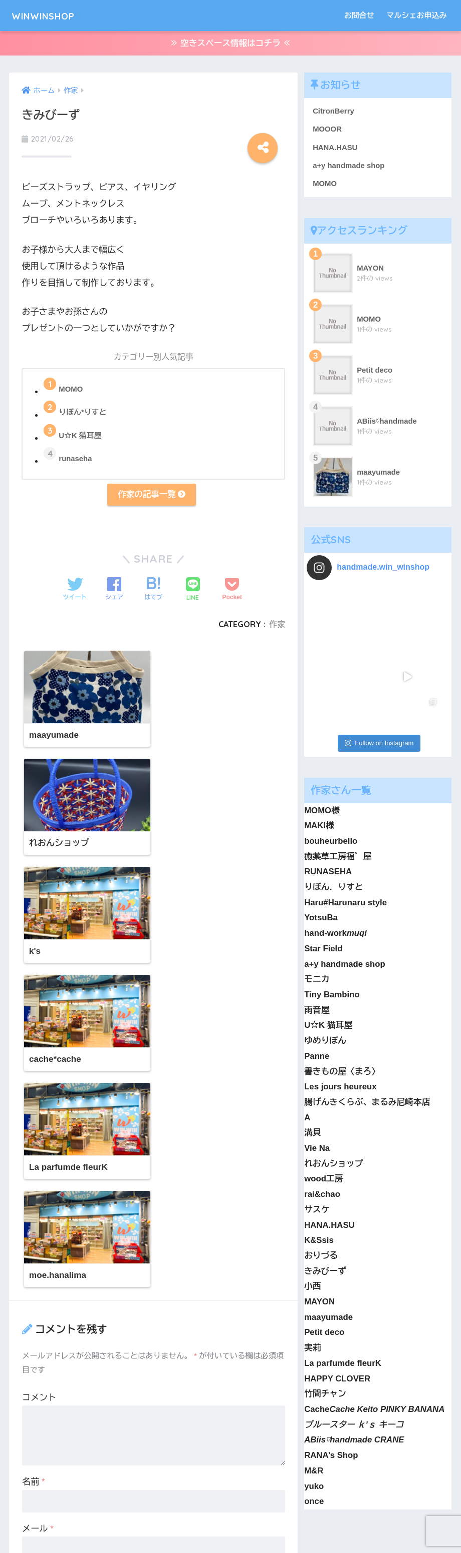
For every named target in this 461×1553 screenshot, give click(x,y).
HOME (231, 1510)
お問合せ (359, 15)
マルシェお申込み (417, 15)
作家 (277, 627)
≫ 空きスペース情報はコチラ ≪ (230, 44)
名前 (33, 1176)
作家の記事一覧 (151, 497)
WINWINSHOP (53, 15)
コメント (39, 1092)
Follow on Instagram (379, 674)
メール (38, 1223)
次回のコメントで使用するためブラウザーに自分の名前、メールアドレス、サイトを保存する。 (158, 1320)
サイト (35, 1269)
